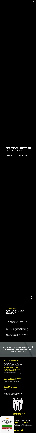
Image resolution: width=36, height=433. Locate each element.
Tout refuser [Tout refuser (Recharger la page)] (7, 428)
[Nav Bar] (33, 2)
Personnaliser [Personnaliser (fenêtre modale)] (7, 430)
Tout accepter (7, 426)
